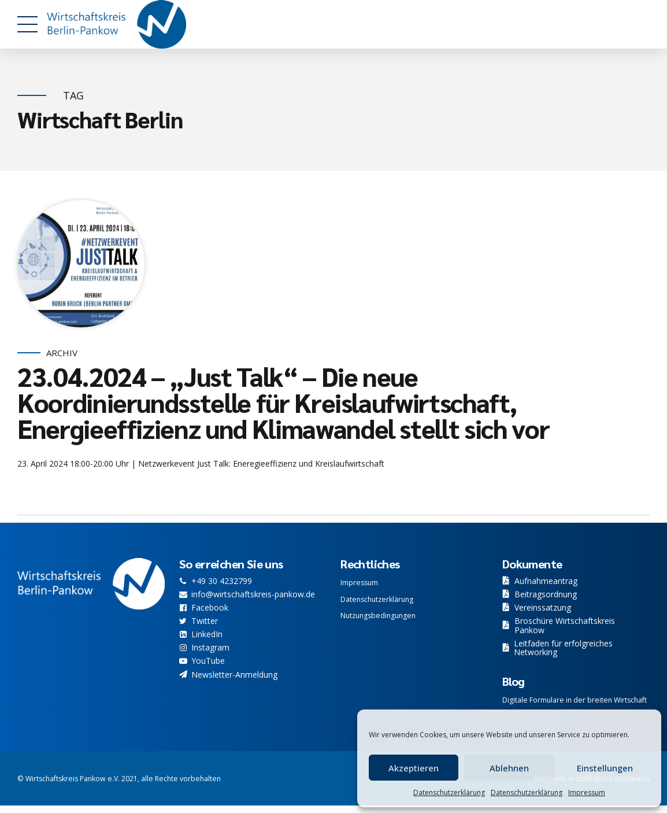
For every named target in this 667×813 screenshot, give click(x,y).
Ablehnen (509, 768)
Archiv (61, 353)
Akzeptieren (413, 768)
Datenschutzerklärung (449, 792)
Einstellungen (605, 768)
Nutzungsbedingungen (378, 615)
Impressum (586, 792)
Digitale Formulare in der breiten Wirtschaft (574, 700)
